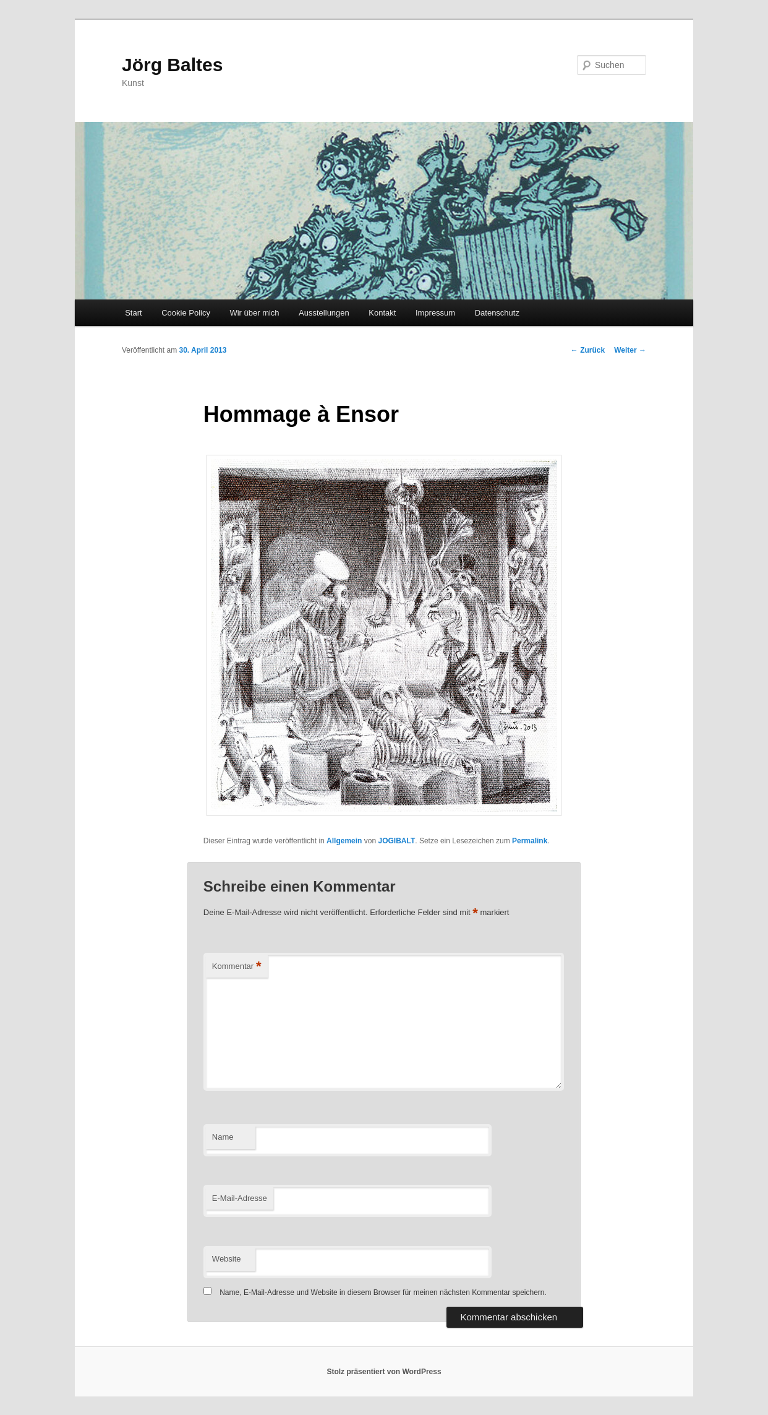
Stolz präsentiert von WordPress (383, 1371)
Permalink (529, 841)
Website (226, 1258)
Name (223, 1137)
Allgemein (344, 841)
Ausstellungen (324, 312)
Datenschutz (497, 312)
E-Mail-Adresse (239, 1198)
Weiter (630, 350)
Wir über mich (254, 312)
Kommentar (237, 967)
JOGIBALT (396, 841)
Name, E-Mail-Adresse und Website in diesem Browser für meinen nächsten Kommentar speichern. (383, 1292)
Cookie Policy (185, 312)
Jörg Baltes (172, 64)
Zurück (588, 350)
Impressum (435, 312)
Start (133, 312)
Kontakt (382, 312)
